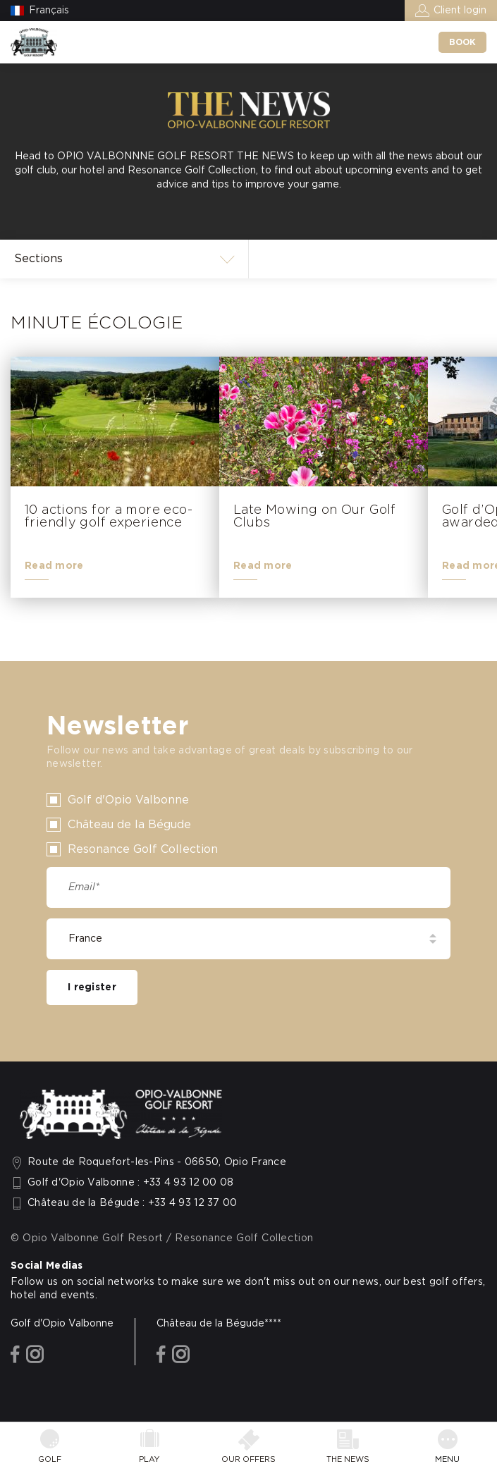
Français (49, 11)
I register (92, 987)
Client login (460, 11)
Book (462, 42)
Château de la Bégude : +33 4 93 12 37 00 (132, 1203)
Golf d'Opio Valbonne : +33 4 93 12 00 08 (130, 1183)
